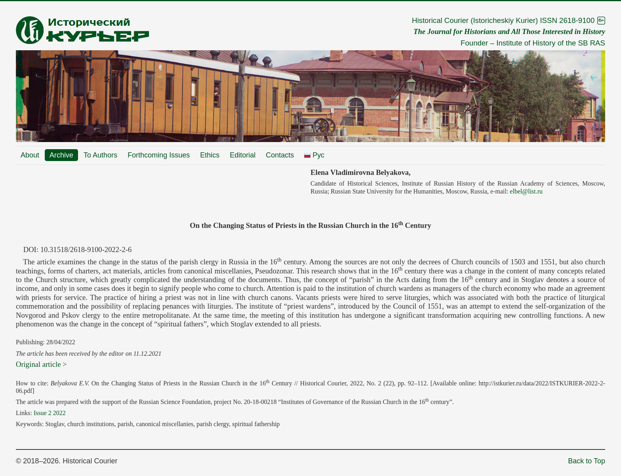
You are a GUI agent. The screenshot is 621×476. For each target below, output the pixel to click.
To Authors (100, 155)
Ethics (209, 155)
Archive (61, 155)
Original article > (41, 364)
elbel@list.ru (526, 191)
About (30, 155)
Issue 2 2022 (50, 413)
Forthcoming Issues (159, 155)
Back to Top (586, 461)
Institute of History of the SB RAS (550, 43)
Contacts (280, 155)
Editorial (242, 155)
